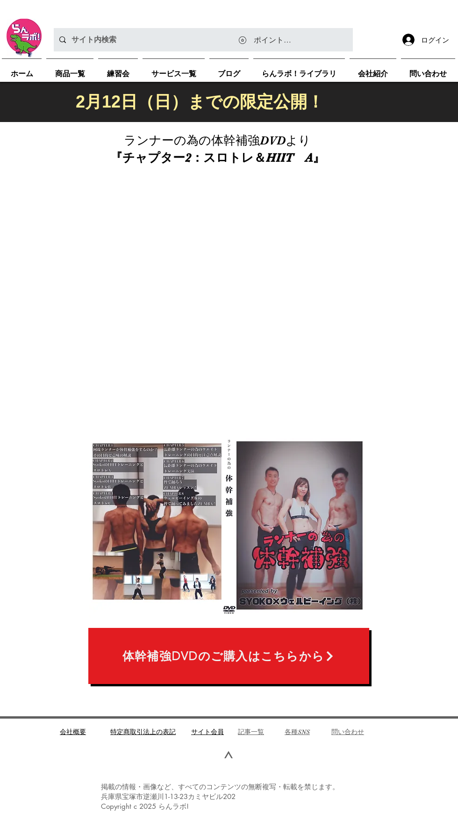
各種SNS (297, 731)
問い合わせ (347, 731)
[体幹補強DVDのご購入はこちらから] (228, 656)
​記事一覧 (251, 731)
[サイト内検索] (202, 39)
